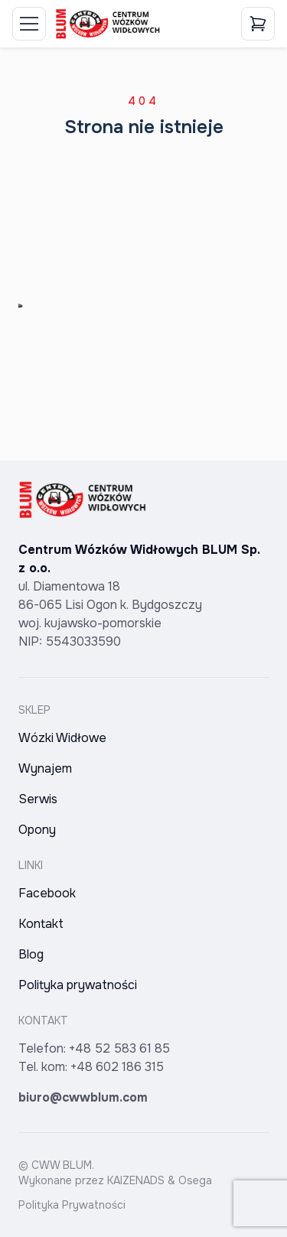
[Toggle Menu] (29, 24)
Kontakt (41, 924)
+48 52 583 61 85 (119, 1048)
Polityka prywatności (77, 985)
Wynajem (45, 768)
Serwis (37, 799)
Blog (31, 954)
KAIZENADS (136, 1180)
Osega (195, 1180)
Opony (37, 830)
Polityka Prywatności (72, 1205)
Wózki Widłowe (62, 738)
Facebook (47, 893)
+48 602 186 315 (117, 1067)
